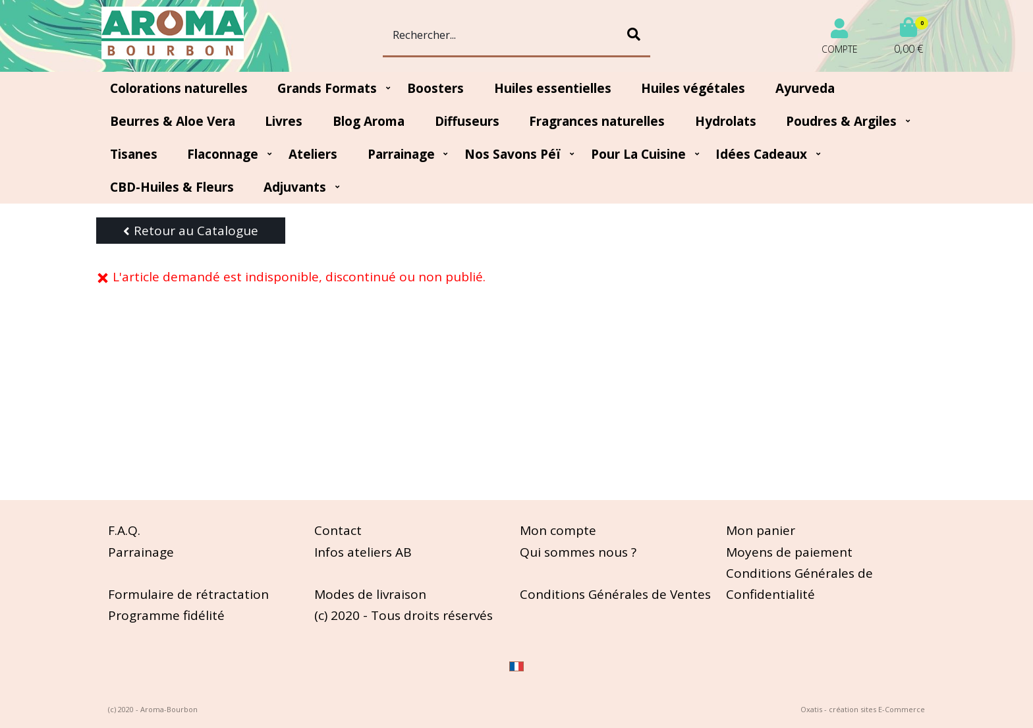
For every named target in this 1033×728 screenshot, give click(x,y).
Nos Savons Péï (512, 154)
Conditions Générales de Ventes (615, 594)
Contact (338, 530)
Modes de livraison (370, 594)
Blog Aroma (369, 121)
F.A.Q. (124, 530)
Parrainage (401, 154)
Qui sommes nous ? (578, 552)
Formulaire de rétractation (188, 594)
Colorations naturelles (179, 88)
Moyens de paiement (789, 552)
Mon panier (760, 530)
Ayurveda (805, 88)
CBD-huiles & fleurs (172, 187)
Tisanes (133, 154)
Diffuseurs (467, 121)
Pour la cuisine (638, 154)
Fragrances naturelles (597, 121)
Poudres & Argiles (841, 121)
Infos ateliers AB (363, 552)
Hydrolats (725, 121)
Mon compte (558, 530)
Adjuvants (295, 187)
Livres (283, 121)
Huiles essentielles (552, 88)
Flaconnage (222, 154)
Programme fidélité (166, 615)
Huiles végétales (693, 88)
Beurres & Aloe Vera (172, 121)
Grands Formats (327, 88)
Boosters (435, 88)
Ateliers (313, 154)
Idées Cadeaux (761, 154)
